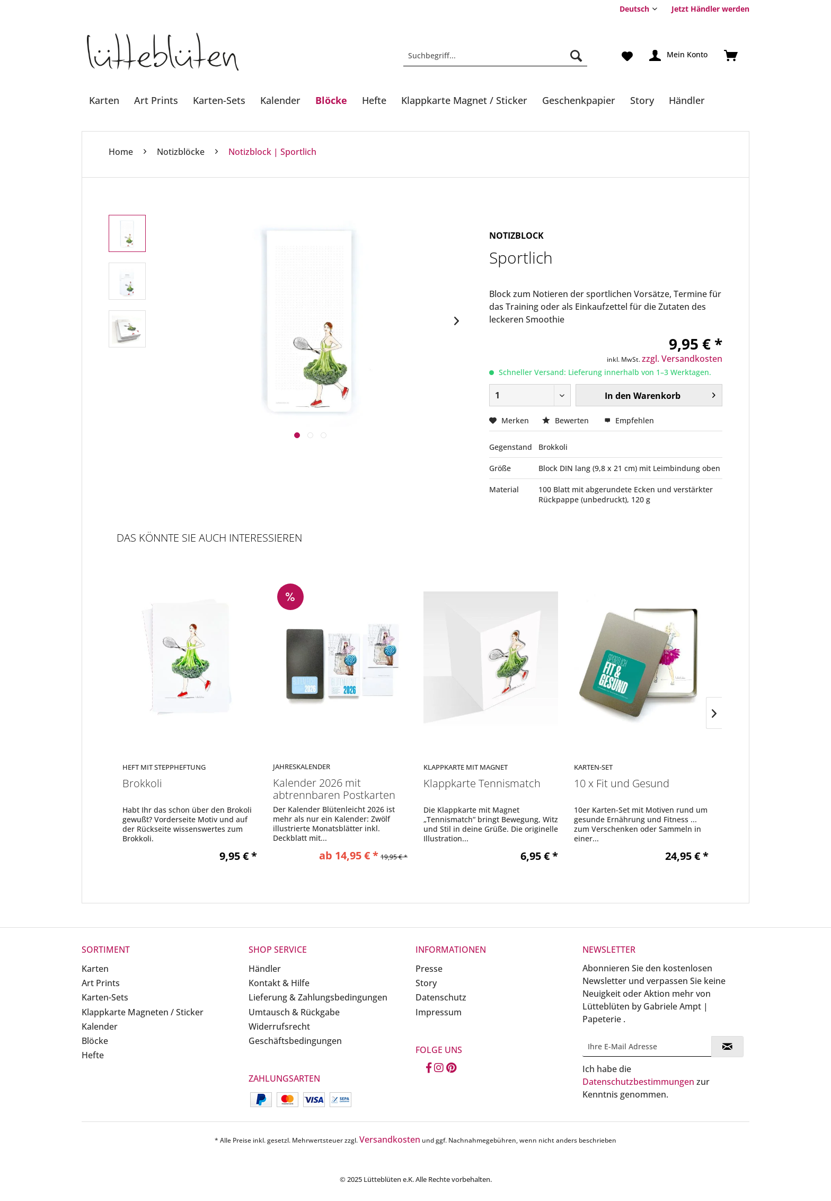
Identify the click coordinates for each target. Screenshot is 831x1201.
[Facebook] (428, 1068)
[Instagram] (439, 1068)
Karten (95, 968)
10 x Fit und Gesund (621, 783)
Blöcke (95, 1041)
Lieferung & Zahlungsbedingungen (318, 997)
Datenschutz (440, 997)
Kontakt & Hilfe (279, 983)
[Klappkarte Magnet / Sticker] (464, 100)
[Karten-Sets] (219, 100)
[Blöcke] (331, 100)
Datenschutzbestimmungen (638, 1081)
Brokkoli (142, 783)
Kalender (100, 1026)
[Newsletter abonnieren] (727, 1046)
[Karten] (104, 100)
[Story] (642, 100)
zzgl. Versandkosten (682, 358)
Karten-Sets (105, 997)
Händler (265, 968)
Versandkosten (389, 1139)
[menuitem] (706, 8)
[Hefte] (374, 100)
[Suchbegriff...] (495, 55)
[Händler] (686, 100)
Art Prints (101, 983)
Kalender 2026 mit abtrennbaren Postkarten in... (334, 789)
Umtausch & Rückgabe (294, 1012)
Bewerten (566, 420)
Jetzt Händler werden (710, 9)
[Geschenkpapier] (579, 100)
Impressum (438, 1012)
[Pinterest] (451, 1068)
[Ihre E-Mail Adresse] (647, 1046)
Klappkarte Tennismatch (482, 783)
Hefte (93, 1055)
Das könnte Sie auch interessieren (209, 537)
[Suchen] (576, 55)
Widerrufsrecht (279, 1026)
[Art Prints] (156, 100)
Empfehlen (629, 420)
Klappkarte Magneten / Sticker (143, 1012)
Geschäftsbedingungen (295, 1041)
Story (426, 983)
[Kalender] (280, 100)
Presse (429, 968)
